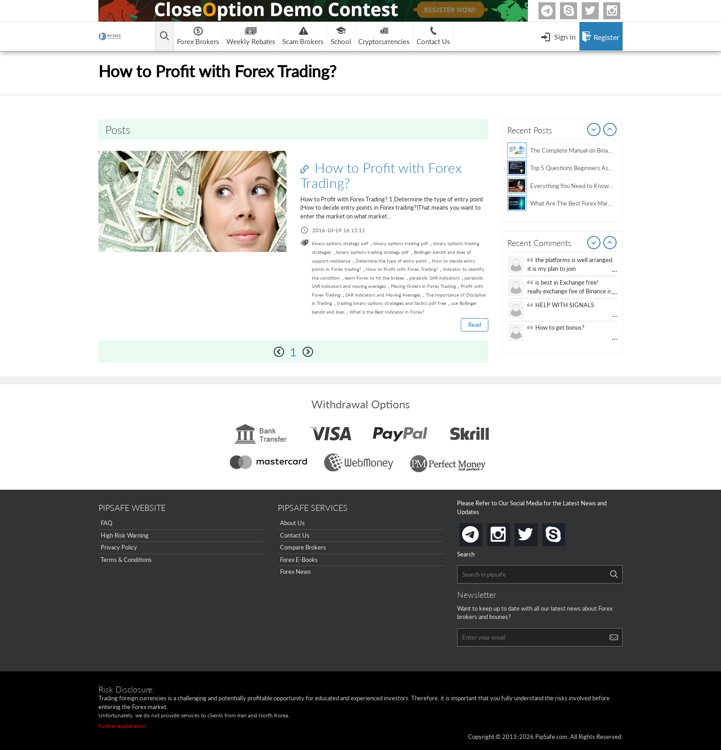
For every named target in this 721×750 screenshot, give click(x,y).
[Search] (614, 574)
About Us (292, 523)
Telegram (554, 12)
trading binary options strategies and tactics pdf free (391, 303)
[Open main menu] (164, 36)
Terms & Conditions (126, 559)
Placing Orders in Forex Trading (423, 286)
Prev (594, 130)
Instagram (619, 11)
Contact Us (294, 535)
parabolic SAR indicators (434, 278)
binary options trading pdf (400, 243)
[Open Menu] (558, 36)
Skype (575, 11)
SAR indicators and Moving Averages (383, 295)
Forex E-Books (299, 559)
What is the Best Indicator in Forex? (386, 312)
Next (610, 130)
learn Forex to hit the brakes (374, 278)
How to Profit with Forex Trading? (381, 175)
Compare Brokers (303, 547)
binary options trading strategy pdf (372, 252)
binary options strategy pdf (340, 243)
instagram (508, 532)
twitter (597, 11)
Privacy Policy (119, 547)
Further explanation (122, 725)
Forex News (295, 572)
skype (563, 532)
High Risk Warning (125, 535)
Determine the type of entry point (391, 260)
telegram (480, 534)
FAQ (106, 523)
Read (474, 324)
